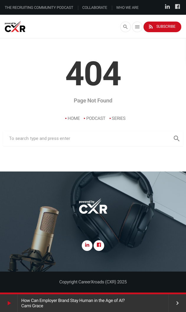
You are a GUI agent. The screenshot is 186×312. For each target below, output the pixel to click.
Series (118, 118)
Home (74, 118)
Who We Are (127, 8)
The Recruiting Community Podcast (39, 8)
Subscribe (161, 27)
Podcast (95, 118)
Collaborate (94, 8)
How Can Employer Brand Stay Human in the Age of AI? (73, 300)
